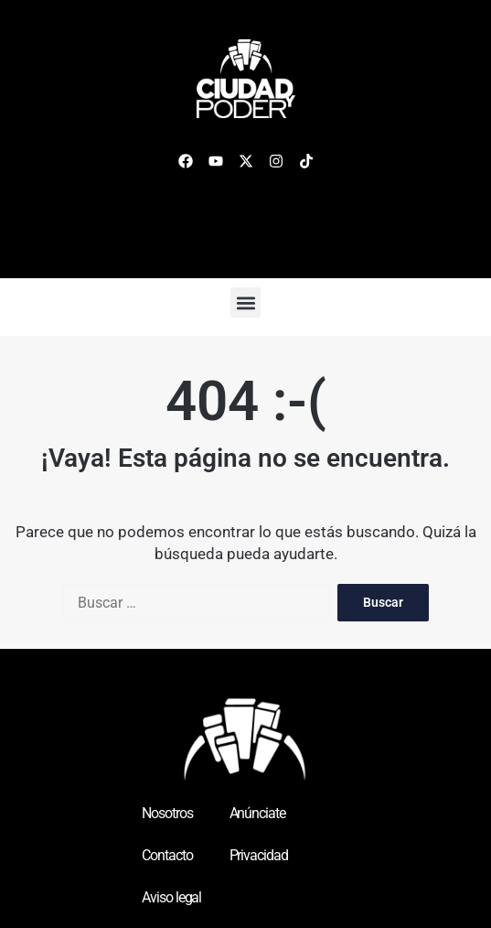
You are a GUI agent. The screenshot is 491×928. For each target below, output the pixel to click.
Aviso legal (171, 897)
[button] (245, 302)
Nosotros (167, 813)
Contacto (167, 855)
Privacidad (258, 855)
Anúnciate (257, 813)
